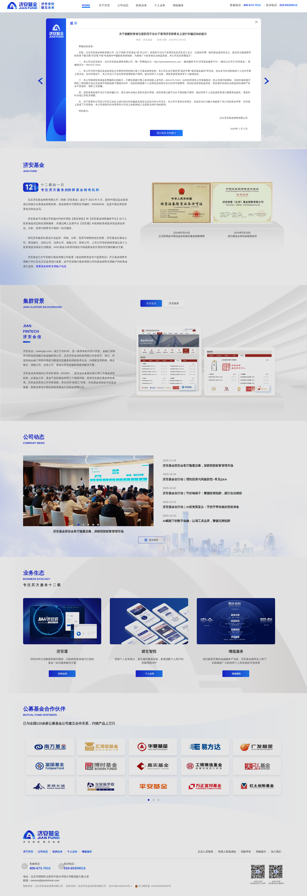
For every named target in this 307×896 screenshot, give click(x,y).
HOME (86, 5)
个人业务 (159, 5)
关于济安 (104, 5)
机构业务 (141, 5)
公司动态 (122, 5)
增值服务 (178, 5)
